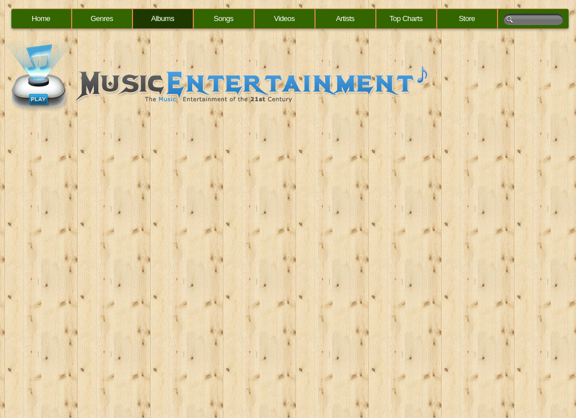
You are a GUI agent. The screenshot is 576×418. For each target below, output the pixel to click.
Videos (284, 18)
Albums (162, 18)
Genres (101, 18)
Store (467, 18)
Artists (345, 18)
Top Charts (405, 18)
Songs (223, 18)
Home (41, 18)
